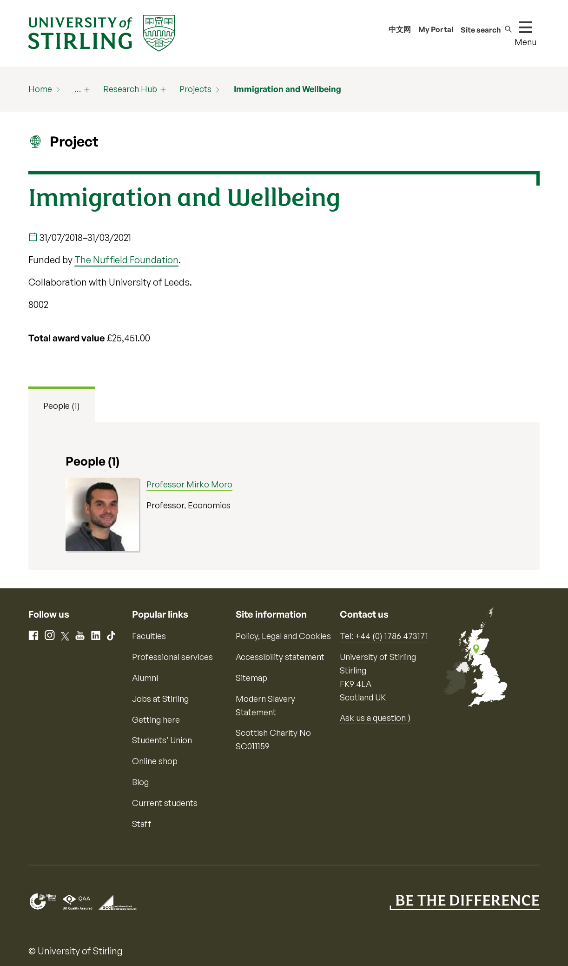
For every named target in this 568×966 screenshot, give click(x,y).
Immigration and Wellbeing (287, 89)
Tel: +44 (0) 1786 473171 (384, 636)
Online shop (155, 761)
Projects (195, 89)
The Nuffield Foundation (126, 260)
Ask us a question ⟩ (375, 718)
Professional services (172, 657)
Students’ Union (162, 740)
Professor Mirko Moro (189, 484)
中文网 (400, 29)
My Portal (435, 29)
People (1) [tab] (61, 405)
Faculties (149, 636)
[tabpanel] (284, 496)
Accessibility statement (280, 657)
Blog (140, 782)
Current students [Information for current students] (165, 803)
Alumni (145, 678)
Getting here (156, 719)
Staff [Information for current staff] (142, 824)
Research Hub (130, 89)
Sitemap (251, 678)
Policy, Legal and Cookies (283, 636)
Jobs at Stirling (160, 698)
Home (40, 89)
